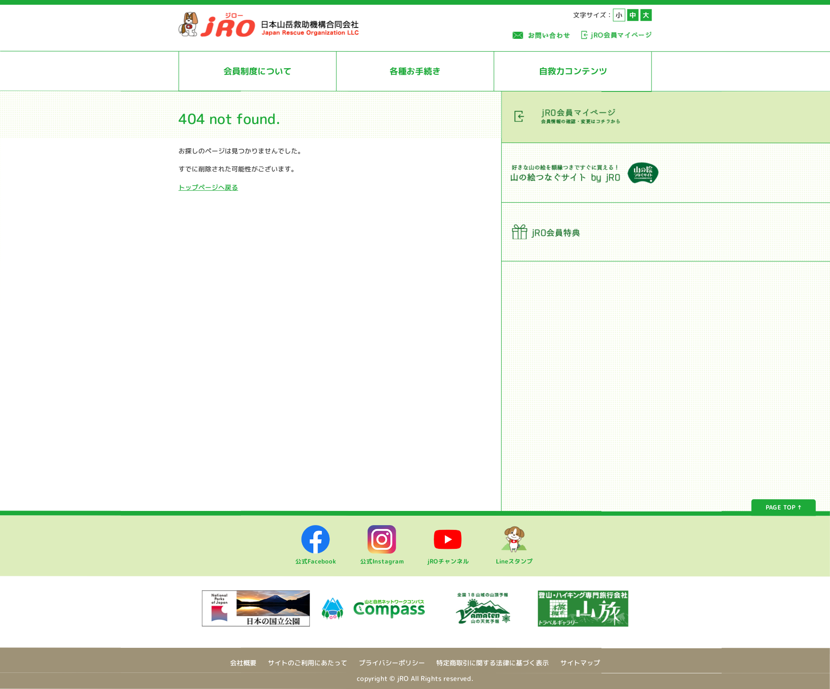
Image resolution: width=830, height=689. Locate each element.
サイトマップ (580, 663)
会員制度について (257, 71)
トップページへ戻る (208, 186)
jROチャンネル (448, 557)
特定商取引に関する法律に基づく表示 (492, 662)
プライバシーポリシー (392, 662)
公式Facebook (315, 557)
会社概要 (243, 662)
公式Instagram (382, 557)
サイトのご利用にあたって (307, 662)
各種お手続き (415, 71)
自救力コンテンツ (573, 71)
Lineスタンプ (514, 557)
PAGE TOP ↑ (784, 507)
